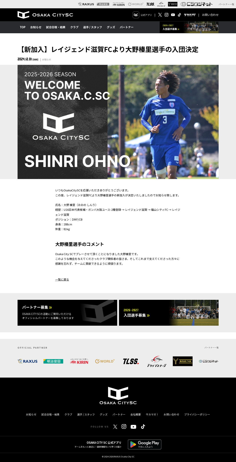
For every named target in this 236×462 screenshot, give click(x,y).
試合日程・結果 (55, 27)
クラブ (74, 27)
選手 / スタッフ (92, 27)
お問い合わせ (210, 15)
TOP (23, 27)
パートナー (127, 27)
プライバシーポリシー (197, 414)
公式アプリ (142, 15)
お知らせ (35, 27)
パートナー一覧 (226, 4)
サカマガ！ (152, 414)
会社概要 (135, 414)
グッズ (111, 27)
